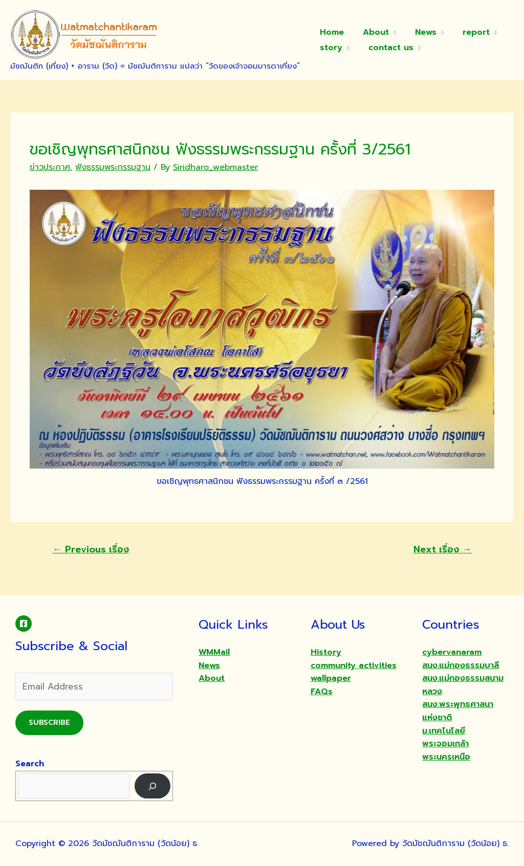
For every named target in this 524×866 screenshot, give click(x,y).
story (329, 47)
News (419, 32)
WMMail (214, 652)
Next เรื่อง (442, 549)
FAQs (322, 691)
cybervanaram (452, 652)
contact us (386, 47)
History (326, 652)
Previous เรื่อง (91, 549)
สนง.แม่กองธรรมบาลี (460, 665)
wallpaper (331, 678)
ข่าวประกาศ (50, 167)
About (372, 32)
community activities (354, 665)
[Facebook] (23, 623)
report (466, 32)
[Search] (153, 785)
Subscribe (49, 722)
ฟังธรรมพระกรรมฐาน (112, 167)
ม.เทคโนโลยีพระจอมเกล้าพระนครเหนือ (446, 744)
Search (29, 764)
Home (330, 32)
